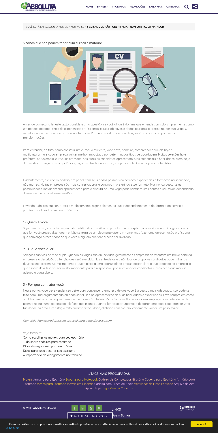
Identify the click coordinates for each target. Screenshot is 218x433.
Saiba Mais (12, 428)
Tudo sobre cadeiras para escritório (47, 342)
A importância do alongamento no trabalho (52, 355)
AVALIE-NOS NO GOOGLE (90, 416)
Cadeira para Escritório (160, 379)
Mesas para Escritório (51, 384)
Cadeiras (127, 388)
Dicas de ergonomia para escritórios (47, 346)
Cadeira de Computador (115, 379)
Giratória (138, 379)
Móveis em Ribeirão (80, 384)
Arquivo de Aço (184, 384)
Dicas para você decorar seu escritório (49, 350)
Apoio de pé (93, 388)
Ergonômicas (111, 388)
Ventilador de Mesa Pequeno (153, 384)
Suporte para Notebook (82, 379)
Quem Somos (121, 415)
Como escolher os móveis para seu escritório (53, 337)
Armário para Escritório (49, 379)
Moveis (27, 379)
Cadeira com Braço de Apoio (114, 384)
